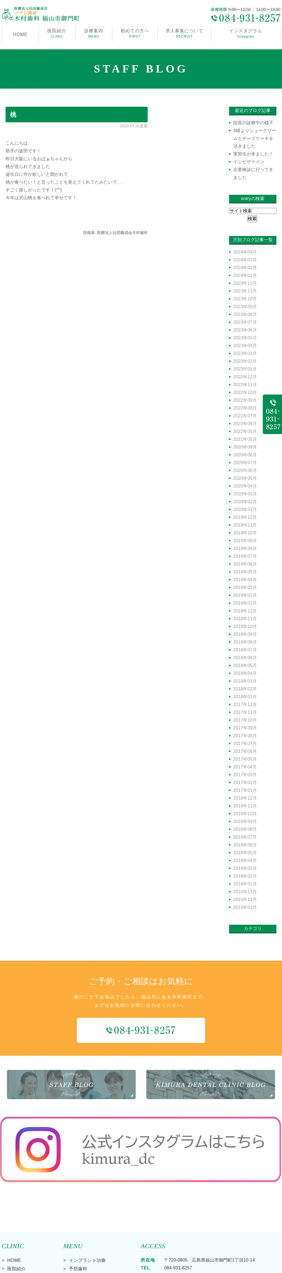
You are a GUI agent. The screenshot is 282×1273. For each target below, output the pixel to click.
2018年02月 (245, 689)
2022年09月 (245, 400)
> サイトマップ (15, 1267)
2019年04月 (245, 579)
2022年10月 (245, 392)
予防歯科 (78, 1219)
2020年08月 (245, 454)
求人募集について (184, 33)
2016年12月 (245, 798)
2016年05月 (245, 852)
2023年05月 (245, 337)
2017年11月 (245, 712)
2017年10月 (245, 720)
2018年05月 (245, 665)
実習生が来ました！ (253, 154)
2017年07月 (245, 743)
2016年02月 (245, 876)
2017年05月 (245, 759)
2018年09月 (245, 634)
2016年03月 (245, 868)
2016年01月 (245, 884)
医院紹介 (16, 1219)
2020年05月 (245, 478)
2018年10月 (245, 626)
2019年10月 (245, 532)
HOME (20, 34)
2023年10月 (245, 298)
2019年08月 (245, 548)
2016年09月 (245, 821)
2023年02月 (245, 361)
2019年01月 (245, 603)
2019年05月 (245, 571)
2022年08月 (245, 408)
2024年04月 (245, 252)
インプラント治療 (87, 1211)
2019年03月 (245, 587)
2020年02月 (245, 501)
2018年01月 (245, 696)
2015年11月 (245, 899)
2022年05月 (245, 431)
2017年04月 (245, 767)
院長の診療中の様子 (253, 122)
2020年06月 (245, 470)
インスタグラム (246, 33)
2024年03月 (245, 259)
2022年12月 (245, 376)
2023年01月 (245, 369)
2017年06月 (245, 751)
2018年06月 (245, 657)
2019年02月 (245, 595)
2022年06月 (245, 423)
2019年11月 (245, 525)
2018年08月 (245, 642)
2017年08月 (245, 735)
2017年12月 (245, 704)
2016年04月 (245, 860)
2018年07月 (245, 650)
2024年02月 (245, 267)
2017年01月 (245, 790)
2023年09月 (245, 306)
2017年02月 (245, 782)
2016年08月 (245, 829)
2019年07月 (245, 556)
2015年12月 (245, 891)
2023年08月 (245, 314)
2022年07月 (245, 415)
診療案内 (94, 33)
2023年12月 (245, 283)
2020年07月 (245, 462)
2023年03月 (245, 353)
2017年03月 (245, 774)
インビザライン (248, 161)
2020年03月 (245, 493)
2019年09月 (245, 540)
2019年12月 (245, 517)
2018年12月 (245, 610)
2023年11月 (245, 291)
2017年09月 (245, 728)
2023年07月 (245, 322)
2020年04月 (245, 486)
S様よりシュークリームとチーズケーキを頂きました (254, 138)
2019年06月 (245, 564)
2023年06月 (245, 330)
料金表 (14, 1245)
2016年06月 (245, 845)
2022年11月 (245, 384)
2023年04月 (245, 345)
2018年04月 (245, 673)
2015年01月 (245, 907)
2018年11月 (245, 618)
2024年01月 (245, 275)
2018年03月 (245, 681)
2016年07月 (245, 837)
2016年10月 (245, 813)
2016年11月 (245, 806)
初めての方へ (135, 33)
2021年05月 (245, 439)
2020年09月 (245, 447)
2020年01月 (245, 509)
